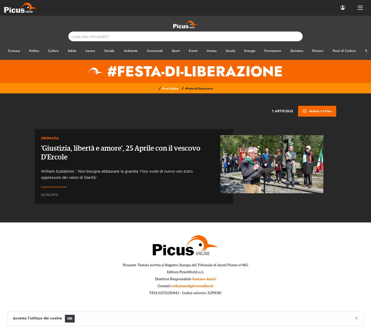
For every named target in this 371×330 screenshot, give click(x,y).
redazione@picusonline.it (192, 286)
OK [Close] (70, 318)
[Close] (356, 318)
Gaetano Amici (204, 279)
